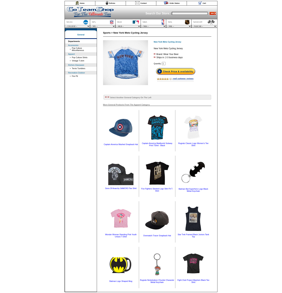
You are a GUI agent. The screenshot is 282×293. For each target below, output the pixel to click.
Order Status (174, 3)
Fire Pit (75, 76)
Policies (112, 3)
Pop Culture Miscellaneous (78, 49)
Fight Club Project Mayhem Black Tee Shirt (193, 281)
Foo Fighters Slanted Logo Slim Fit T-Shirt (157, 190)
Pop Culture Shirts (79, 57)
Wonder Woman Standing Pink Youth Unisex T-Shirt (121, 235)
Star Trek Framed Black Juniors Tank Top (193, 235)
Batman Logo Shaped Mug (121, 281)
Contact (143, 3)
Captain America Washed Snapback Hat (121, 144)
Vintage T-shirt (78, 61)
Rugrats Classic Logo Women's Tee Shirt (193, 144)
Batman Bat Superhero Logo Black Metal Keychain (193, 190)
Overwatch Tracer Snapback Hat (157, 235)
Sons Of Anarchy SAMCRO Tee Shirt (121, 188)
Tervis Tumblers (78, 68)
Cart (204, 3)
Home (82, 3)
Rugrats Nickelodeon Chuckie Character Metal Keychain (157, 281)
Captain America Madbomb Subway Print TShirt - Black (157, 144)
